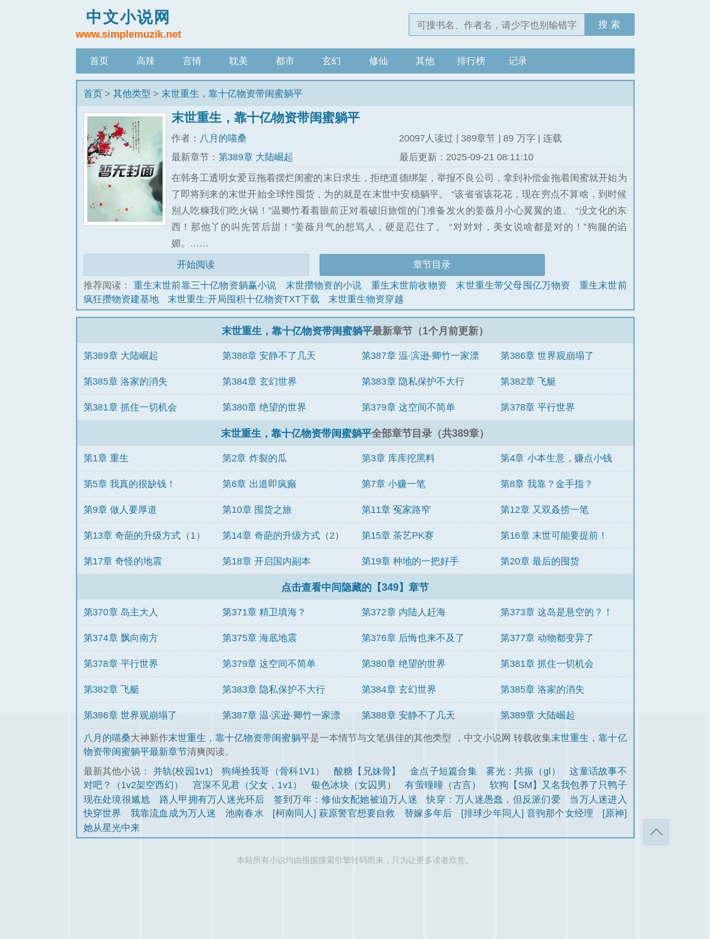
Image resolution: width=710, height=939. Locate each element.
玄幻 (331, 60)
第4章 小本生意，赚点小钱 (556, 458)
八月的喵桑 (223, 138)
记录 (517, 60)
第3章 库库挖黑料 (399, 458)
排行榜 (471, 60)
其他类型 (132, 93)
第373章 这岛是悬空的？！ (556, 612)
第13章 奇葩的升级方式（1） (144, 535)
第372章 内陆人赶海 (404, 612)
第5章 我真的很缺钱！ (129, 483)
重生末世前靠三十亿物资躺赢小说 (205, 285)
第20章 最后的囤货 (539, 561)
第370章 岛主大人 (120, 612)
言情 (192, 60)
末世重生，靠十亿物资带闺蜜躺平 (232, 93)
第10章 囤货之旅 (257, 509)
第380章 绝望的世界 (264, 407)
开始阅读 (196, 264)
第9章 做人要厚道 (120, 509)
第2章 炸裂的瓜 (254, 458)
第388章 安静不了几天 (269, 355)
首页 (99, 60)
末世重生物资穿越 (366, 299)
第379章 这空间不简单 (408, 407)
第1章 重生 (106, 458)
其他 (425, 60)
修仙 (378, 60)
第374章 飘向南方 (120, 637)
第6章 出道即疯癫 (259, 483)
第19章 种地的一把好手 (411, 561)
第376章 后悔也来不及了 (413, 637)
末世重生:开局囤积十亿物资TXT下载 (244, 299)
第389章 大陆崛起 (255, 156)
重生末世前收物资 (409, 285)
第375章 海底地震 (259, 637)
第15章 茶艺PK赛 (398, 535)
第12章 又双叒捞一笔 (544, 509)
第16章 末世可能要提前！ (554, 535)
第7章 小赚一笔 (394, 483)
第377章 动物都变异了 (547, 637)
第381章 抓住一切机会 (130, 407)
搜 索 (609, 24)
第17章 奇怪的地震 (123, 561)
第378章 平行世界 (537, 407)
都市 (285, 60)
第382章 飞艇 (528, 381)
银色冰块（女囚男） (354, 784)
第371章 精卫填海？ (264, 612)
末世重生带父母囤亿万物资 (513, 285)
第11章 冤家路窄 (396, 509)
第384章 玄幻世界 (259, 381)
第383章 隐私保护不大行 (413, 381)
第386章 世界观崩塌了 (547, 355)
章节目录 (432, 264)
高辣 (145, 60)
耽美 (238, 60)
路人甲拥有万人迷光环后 (212, 799)
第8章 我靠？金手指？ (546, 483)
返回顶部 (656, 832)
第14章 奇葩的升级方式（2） (283, 535)
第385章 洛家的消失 (125, 381)
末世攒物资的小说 (324, 285)
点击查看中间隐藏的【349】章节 (355, 587)
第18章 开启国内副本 (266, 561)
